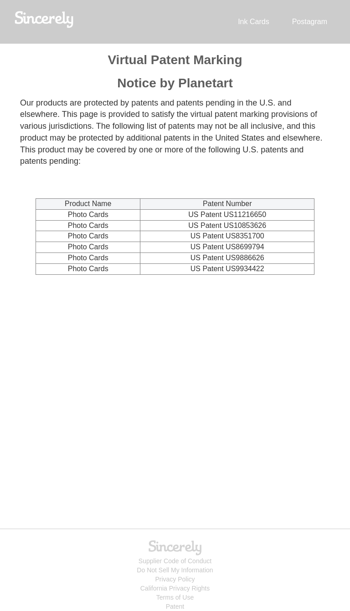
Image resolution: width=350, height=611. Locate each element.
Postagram (309, 21)
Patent (175, 606)
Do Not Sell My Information (175, 570)
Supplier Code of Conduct (175, 561)
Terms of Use (175, 597)
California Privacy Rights (175, 588)
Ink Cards (253, 21)
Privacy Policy (175, 579)
